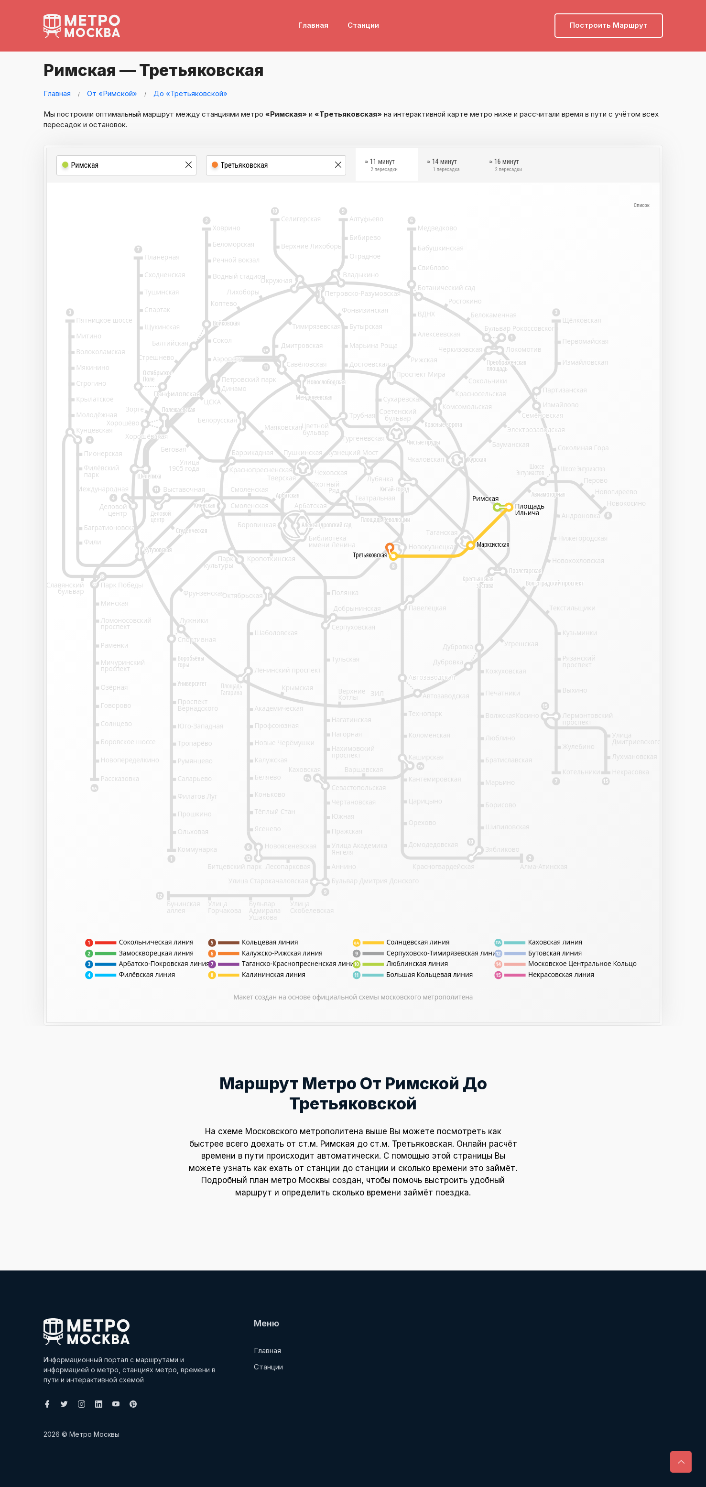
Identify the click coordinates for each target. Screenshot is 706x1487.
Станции (363, 21)
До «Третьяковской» (190, 93)
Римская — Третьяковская (164, 69)
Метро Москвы (94, 1434)
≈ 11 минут (381, 166)
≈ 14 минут (443, 166)
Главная (313, 21)
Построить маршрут (609, 21)
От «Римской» (112, 93)
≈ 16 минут (505, 166)
